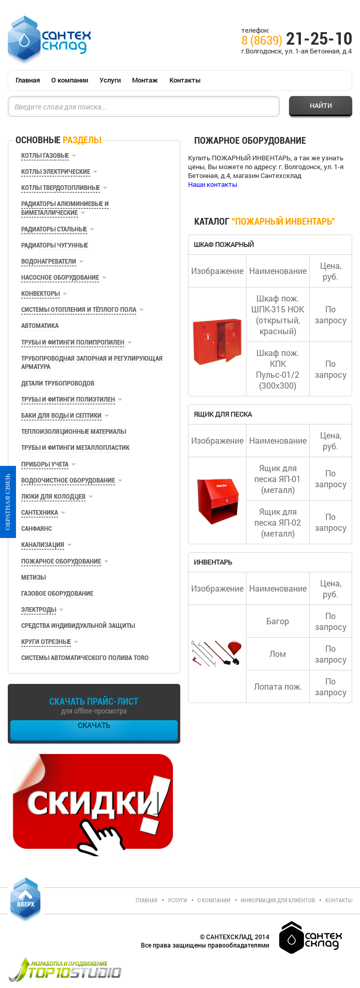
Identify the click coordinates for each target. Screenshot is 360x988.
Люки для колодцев (53, 496)
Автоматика (40, 326)
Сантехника (39, 512)
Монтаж (145, 80)
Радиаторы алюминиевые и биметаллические (65, 208)
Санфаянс (36, 528)
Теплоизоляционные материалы (73, 431)
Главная (28, 80)
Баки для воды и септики (61, 415)
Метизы (33, 577)
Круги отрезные (46, 642)
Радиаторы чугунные (54, 245)
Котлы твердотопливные (60, 187)
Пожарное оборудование (61, 561)
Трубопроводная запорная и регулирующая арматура (92, 362)
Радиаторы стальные (54, 229)
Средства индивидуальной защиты (78, 625)
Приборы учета (44, 464)
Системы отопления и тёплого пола (78, 309)
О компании (69, 80)
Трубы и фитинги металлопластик (75, 447)
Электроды (38, 609)
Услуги (110, 80)
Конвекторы (40, 293)
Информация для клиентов (278, 900)
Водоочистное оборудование (68, 480)
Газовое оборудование (57, 593)
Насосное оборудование (60, 277)
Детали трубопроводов (57, 383)
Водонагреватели (48, 261)
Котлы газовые (45, 155)
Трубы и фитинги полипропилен (72, 342)
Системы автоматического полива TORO (85, 658)
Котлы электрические (55, 171)
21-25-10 (296, 40)
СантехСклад (49, 41)
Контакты (185, 80)
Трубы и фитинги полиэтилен (68, 399)
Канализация (42, 544)
